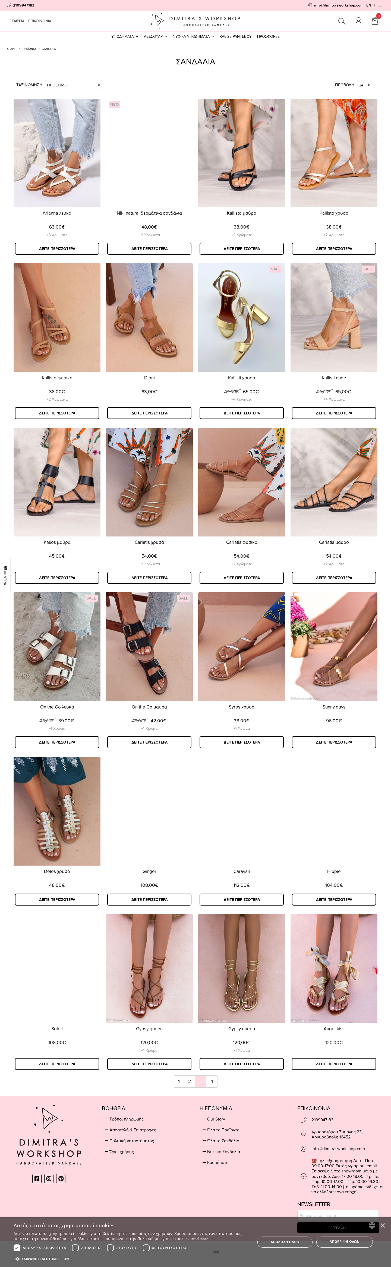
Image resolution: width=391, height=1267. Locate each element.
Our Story (216, 1119)
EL (379, 5)
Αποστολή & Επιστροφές (132, 1130)
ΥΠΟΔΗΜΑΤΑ (124, 36)
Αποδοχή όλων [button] (285, 1242)
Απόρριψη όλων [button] (345, 1241)
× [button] (383, 1225)
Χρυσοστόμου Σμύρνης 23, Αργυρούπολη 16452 (337, 1134)
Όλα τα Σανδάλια (223, 1141)
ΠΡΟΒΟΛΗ (353, 85)
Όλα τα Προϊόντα (223, 1130)
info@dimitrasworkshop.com (338, 1148)
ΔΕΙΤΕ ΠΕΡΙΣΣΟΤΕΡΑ (57, 248)
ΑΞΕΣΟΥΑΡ (155, 36)
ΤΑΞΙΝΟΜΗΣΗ (59, 85)
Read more (199, 1239)
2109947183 (322, 1119)
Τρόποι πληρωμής (126, 1119)
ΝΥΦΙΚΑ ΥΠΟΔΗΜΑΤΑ (193, 36)
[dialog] (195, 1242)
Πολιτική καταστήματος (131, 1141)
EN (368, 5)
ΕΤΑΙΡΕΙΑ (17, 20)
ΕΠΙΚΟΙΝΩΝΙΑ (39, 20)
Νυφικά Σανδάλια (223, 1151)
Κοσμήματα (218, 1162)
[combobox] (372, 1225)
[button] (131, 1258)
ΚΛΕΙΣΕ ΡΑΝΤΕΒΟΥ (236, 36)
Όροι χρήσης (121, 1151)
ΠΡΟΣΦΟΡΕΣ (268, 36)
